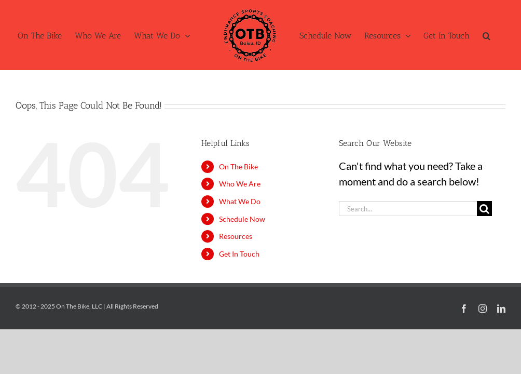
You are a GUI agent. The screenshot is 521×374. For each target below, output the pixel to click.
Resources (235, 236)
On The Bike (238, 166)
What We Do (239, 201)
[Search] (484, 208)
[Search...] (408, 208)
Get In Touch (239, 253)
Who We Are (239, 183)
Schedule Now (242, 219)
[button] (486, 35)
